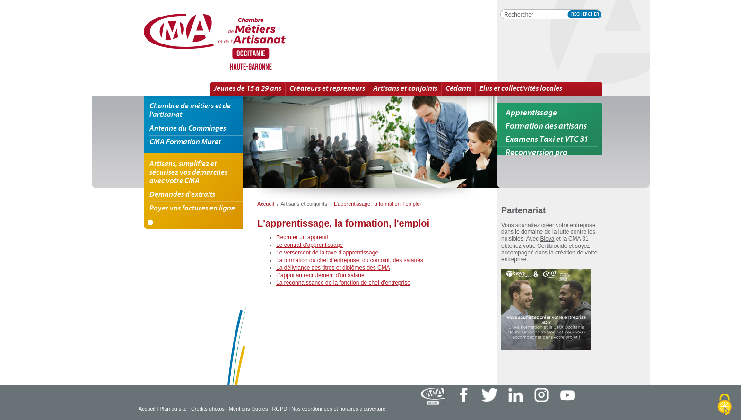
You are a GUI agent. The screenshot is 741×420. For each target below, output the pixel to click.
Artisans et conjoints (405, 89)
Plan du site (172, 408)
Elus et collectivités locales (520, 89)
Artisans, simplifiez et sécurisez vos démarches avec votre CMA (188, 172)
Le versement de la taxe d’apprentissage (327, 252)
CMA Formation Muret (185, 142)
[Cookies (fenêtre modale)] (724, 404)
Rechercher (585, 14)
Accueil (147, 408)
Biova (547, 239)
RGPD (279, 408)
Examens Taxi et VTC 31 (547, 139)
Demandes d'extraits (182, 195)
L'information (247, 42)
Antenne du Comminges (187, 128)
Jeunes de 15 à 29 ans (247, 89)
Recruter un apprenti (302, 237)
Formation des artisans (546, 126)
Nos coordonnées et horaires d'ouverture (338, 408)
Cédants (458, 89)
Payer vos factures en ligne (192, 208)
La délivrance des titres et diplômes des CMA (333, 267)
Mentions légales (248, 408)
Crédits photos (208, 408)
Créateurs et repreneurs (327, 89)
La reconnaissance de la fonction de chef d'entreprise (343, 283)
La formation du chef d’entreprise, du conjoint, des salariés (349, 260)
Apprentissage (531, 113)
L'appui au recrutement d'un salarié (320, 275)
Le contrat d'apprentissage (309, 245)
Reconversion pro (536, 153)
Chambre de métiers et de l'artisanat (190, 111)
